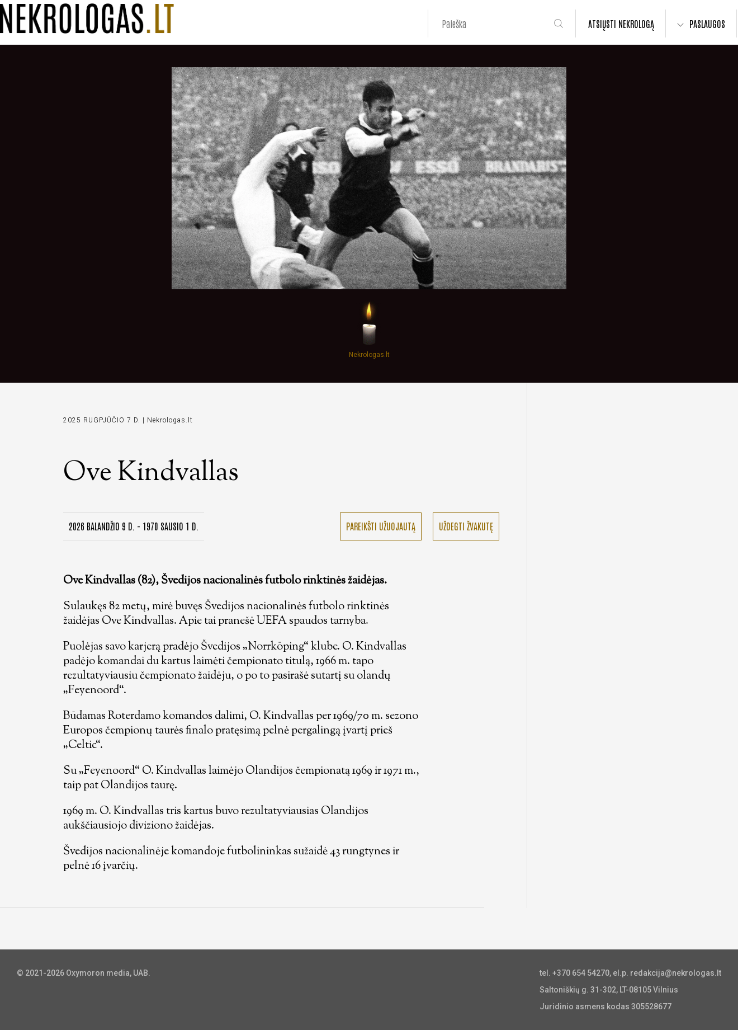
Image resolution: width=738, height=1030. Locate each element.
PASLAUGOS (707, 23)
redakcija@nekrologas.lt (675, 972)
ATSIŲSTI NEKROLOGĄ (621, 23)
